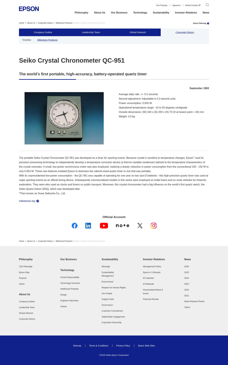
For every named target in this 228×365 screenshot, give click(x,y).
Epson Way (24, 272)
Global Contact (191, 5)
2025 (186, 272)
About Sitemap (199, 23)
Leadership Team (91, 32)
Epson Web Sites (146, 345)
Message (106, 266)
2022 (186, 290)
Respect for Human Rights (114, 287)
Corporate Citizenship (111, 322)
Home (21, 23)
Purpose (23, 278)
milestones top (27, 201)
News (206, 12)
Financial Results (151, 299)
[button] (31, 259)
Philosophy (81, 12)
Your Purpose (161, 5)
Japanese (176, 5)
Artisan (63, 306)
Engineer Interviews (69, 300)
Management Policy (152, 266)
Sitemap (77, 345)
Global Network (138, 32)
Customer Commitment (112, 311)
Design (63, 294)
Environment (107, 281)
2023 (186, 284)
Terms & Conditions (98, 345)
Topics (187, 307)
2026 (186, 266)
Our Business (119, 12)
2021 (186, 295)
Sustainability (161, 12)
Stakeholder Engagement (113, 317)
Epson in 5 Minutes (152, 272)
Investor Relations (186, 12)
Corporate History (45, 23)
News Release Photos (194, 301)
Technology (140, 12)
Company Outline (43, 32)
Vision (22, 284)
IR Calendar (148, 278)
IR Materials (148, 284)
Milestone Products (64, 23)
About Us (99, 12)
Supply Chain (108, 299)
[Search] (207, 5)
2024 (186, 278)
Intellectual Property (69, 289)
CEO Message (25, 266)
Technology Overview (70, 283)
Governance (107, 305)
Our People (107, 293)
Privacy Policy (123, 345)
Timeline (26, 40)
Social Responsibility (69, 277)
